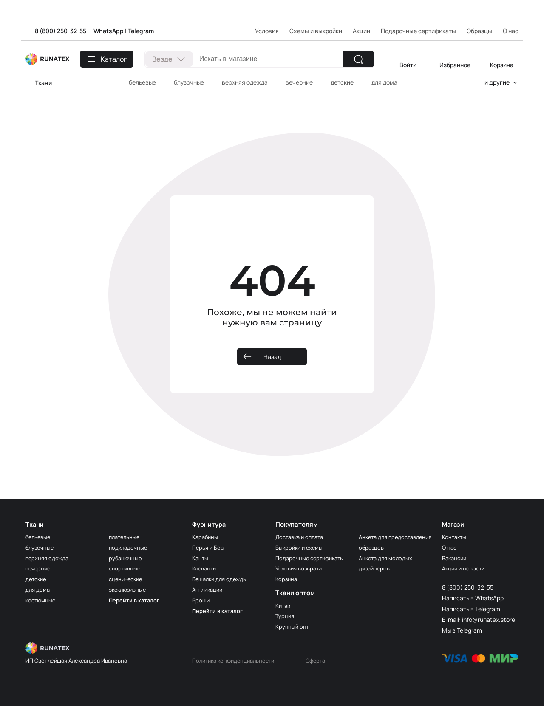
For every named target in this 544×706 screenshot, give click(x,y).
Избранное (454, 65)
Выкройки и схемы (300, 547)
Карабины (206, 537)
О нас (450, 547)
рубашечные (126, 558)
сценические (127, 579)
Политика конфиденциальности (237, 660)
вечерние (299, 82)
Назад (272, 357)
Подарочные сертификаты (418, 31)
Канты (200, 558)
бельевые (142, 82)
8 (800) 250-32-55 (60, 31)
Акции (361, 31)
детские (342, 82)
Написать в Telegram (471, 609)
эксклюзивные (129, 589)
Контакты (455, 537)
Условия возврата (301, 568)
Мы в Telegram (462, 630)
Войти (408, 65)
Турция (285, 616)
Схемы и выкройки (315, 31)
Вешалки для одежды (222, 579)
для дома (384, 82)
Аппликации (209, 589)
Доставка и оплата (302, 537)
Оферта (324, 660)
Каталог (107, 59)
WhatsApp (109, 31)
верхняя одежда (245, 82)
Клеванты (205, 568)
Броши (201, 600)
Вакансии (455, 558)
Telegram (141, 31)
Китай (283, 606)
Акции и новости (465, 568)
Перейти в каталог (135, 600)
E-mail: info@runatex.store (478, 620)
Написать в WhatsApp (473, 598)
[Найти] (358, 59)
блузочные (189, 82)
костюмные (42, 600)
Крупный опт (292, 626)
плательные (125, 537)
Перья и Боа (209, 547)
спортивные (126, 568)
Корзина (501, 65)
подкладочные (129, 547)
